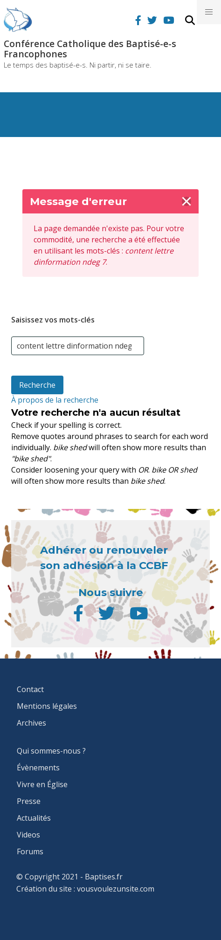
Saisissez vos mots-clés (53, 320)
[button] (209, 12)
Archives (31, 723)
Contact (30, 689)
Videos (28, 835)
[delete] (186, 201)
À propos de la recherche (54, 400)
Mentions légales (47, 706)
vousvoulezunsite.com (115, 889)
